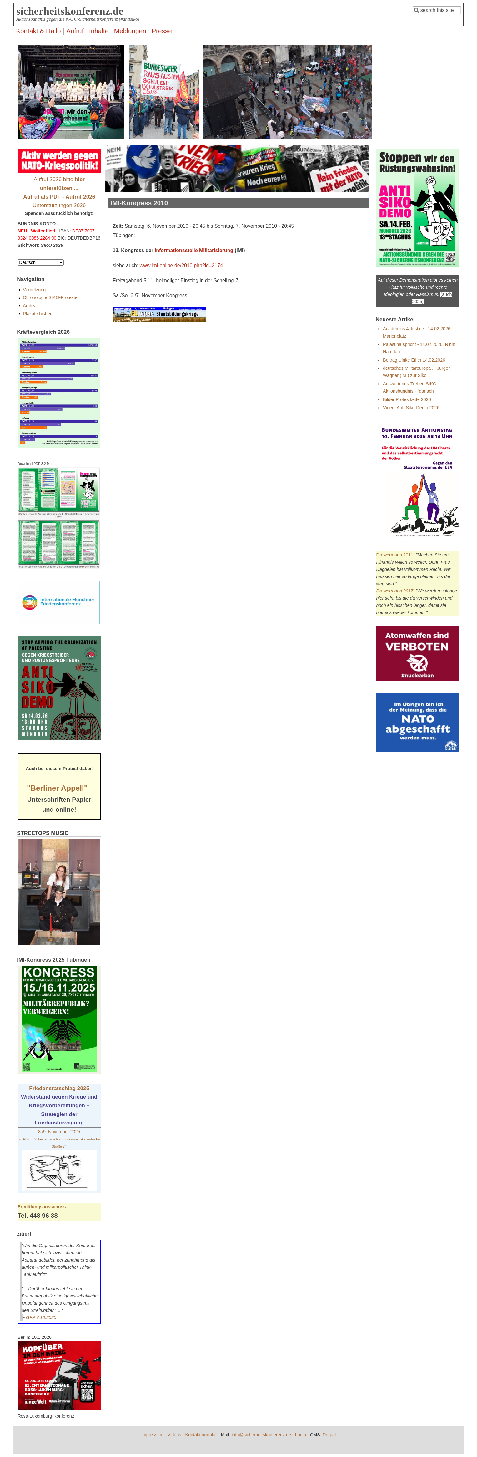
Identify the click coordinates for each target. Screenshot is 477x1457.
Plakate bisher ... (39, 313)
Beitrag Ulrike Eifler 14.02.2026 (414, 360)
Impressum (152, 1434)
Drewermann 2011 (394, 554)
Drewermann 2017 (394, 590)
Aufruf (75, 30)
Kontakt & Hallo (38, 30)
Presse (162, 30)
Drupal (329, 1434)
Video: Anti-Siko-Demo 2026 (411, 407)
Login (300, 1434)
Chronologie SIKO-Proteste (50, 297)
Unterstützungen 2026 (59, 205)
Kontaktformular (201, 1434)
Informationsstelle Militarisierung (194, 250)
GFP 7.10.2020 (41, 1317)
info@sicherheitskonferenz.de (261, 1434)
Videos (174, 1434)
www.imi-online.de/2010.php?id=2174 (181, 265)
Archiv (29, 305)
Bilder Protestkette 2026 (407, 399)
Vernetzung (34, 289)
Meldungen (130, 30)
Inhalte (98, 30)
